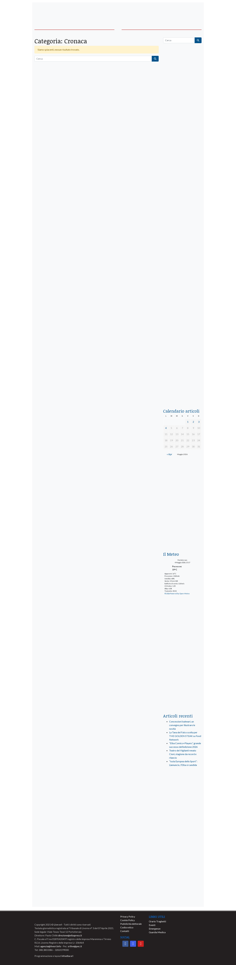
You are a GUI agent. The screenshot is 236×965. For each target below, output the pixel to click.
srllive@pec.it (75, 946)
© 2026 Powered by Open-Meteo (177, 594)
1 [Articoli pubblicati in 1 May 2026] (187, 421)
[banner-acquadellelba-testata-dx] (182, 12)
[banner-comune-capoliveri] (182, 886)
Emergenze (154, 928)
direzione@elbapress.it (70, 935)
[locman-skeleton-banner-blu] (182, 355)
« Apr (169, 454)
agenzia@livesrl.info (50, 946)
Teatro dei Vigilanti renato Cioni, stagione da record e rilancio (182, 754)
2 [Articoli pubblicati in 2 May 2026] (193, 421)
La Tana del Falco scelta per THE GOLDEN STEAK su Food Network (185, 736)
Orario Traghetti (157, 921)
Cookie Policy (127, 920)
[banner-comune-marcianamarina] (182, 820)
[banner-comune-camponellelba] (182, 873)
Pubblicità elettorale (131, 923)
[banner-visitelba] (182, 806)
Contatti (124, 931)
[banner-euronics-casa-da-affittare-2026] (182, 488)
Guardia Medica (157, 932)
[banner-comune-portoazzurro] (182, 846)
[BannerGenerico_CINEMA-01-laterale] (182, 216)
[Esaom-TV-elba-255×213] (182, 534)
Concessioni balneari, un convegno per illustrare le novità (182, 725)
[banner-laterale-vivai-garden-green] (182, 650)
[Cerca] (93, 59)
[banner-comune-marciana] (182, 859)
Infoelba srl (67, 955)
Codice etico (126, 927)
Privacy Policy (127, 916)
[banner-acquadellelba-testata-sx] (53, 12)
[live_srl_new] (182, 784)
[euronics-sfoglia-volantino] (182, 181)
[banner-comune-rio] (182, 899)
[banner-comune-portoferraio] (182, 833)
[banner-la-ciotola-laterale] (182, 286)
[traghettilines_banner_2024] (182, 117)
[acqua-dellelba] (182, 391)
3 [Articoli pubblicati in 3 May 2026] (198, 421)
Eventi (152, 925)
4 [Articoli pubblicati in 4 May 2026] (166, 427)
